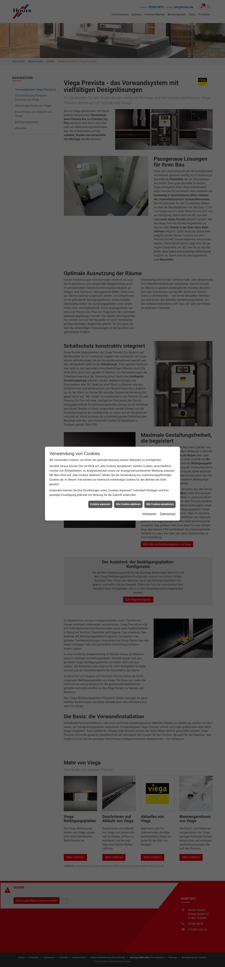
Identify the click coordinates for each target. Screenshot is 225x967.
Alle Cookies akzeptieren (160, 504)
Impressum (149, 513)
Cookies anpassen (100, 504)
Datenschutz (168, 513)
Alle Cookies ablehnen (128, 504)
